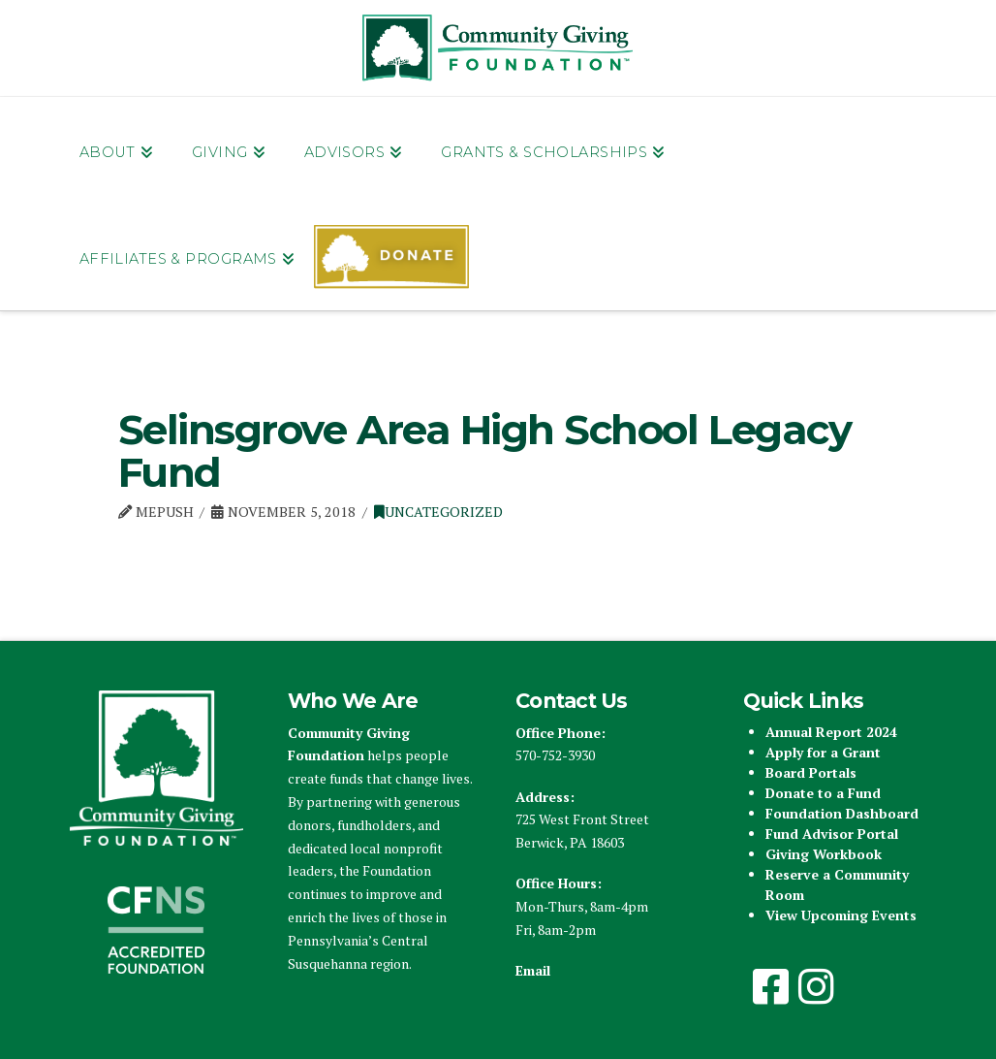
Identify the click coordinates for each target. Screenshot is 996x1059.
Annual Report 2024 (831, 731)
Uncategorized (438, 511)
